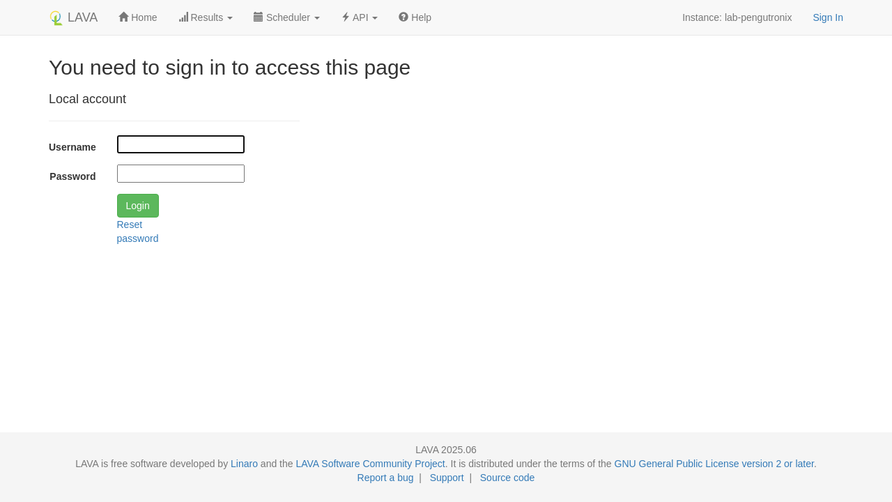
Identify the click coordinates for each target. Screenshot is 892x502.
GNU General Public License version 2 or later (714, 463)
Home (137, 17)
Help (415, 17)
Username (72, 147)
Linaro (244, 463)
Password (72, 176)
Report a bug (385, 477)
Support (447, 477)
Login (138, 205)
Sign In (828, 17)
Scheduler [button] (287, 17)
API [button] (359, 17)
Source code (507, 477)
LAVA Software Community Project (370, 463)
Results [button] (205, 17)
